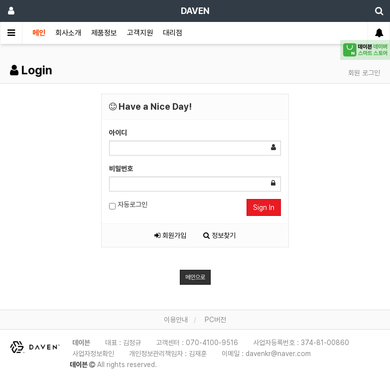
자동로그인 (128, 204)
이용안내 (176, 320)
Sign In (263, 207)
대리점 (172, 32)
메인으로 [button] (195, 277)
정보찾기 (219, 235)
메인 (38, 32)
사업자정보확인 (93, 354)
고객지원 (140, 32)
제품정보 (104, 32)
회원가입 (170, 235)
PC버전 (215, 320)
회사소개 (68, 32)
